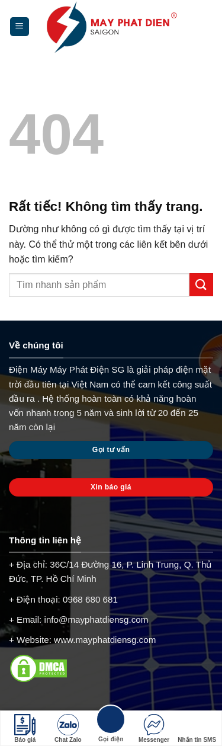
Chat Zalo (68, 728)
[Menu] (19, 27)
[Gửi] (201, 284)
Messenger (154, 728)
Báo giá (25, 728)
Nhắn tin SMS (197, 728)
